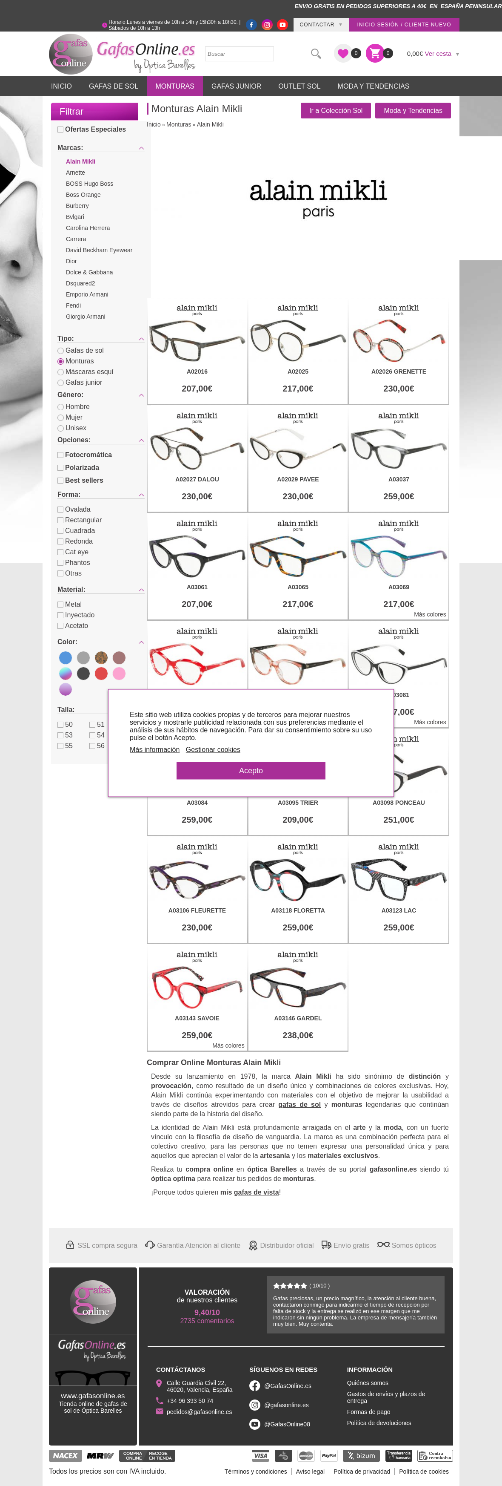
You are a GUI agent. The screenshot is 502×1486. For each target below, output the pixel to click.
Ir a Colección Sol (335, 110)
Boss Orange (83, 194)
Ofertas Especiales (91, 129)
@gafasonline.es (286, 1405)
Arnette (75, 172)
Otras (69, 573)
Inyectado (75, 615)
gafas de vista (256, 1192)
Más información (155, 749)
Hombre (73, 406)
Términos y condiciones (256, 1471)
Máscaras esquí (85, 371)
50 (65, 724)
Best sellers (80, 480)
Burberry (77, 205)
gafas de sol (299, 1104)
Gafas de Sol (113, 86)
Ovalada (74, 509)
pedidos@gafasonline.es (199, 1411)
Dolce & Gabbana (89, 272)
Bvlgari (75, 216)
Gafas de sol (80, 350)
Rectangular (79, 520)
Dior (71, 261)
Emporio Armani (87, 294)
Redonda (75, 541)
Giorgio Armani (86, 316)
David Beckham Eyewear (99, 250)
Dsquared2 (80, 283)
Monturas (174, 86)
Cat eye (72, 552)
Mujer (70, 417)
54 (97, 735)
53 (65, 735)
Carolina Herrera (88, 228)
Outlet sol (299, 86)
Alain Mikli (80, 161)
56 (97, 745)
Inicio (61, 86)
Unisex (71, 428)
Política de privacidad (362, 1471)
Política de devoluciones (379, 1423)
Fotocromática (84, 454)
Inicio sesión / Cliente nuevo (404, 25)
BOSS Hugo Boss (89, 183)
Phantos (73, 562)
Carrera (76, 239)
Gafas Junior (236, 86)
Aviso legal (310, 1471)
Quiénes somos (367, 1382)
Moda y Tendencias (374, 86)
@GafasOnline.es (287, 1385)
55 (65, 745)
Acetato (72, 625)
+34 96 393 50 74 (190, 1400)
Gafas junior (79, 382)
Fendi (73, 305)
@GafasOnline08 (287, 1424)
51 (97, 724)
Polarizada (78, 467)
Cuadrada (76, 530)
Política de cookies (424, 1471)
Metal (69, 604)
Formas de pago (369, 1411)
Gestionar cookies (213, 749)
